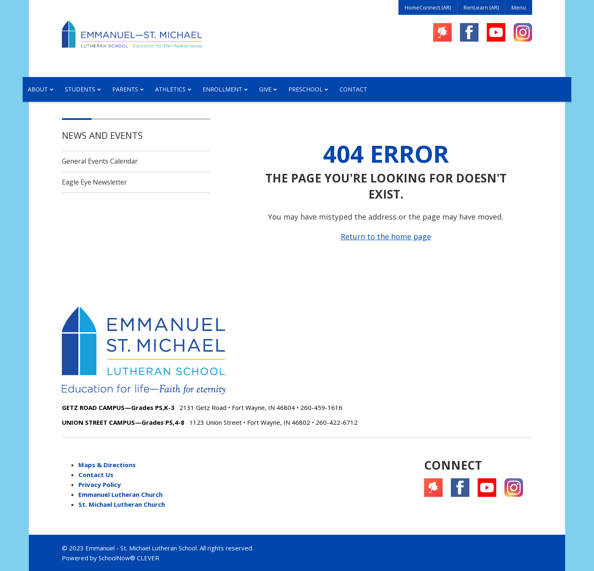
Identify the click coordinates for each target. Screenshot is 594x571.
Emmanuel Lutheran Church (120, 494)
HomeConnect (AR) (428, 7)
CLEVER (148, 558)
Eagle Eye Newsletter (94, 182)
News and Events (102, 135)
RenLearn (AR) (481, 7)
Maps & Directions (107, 465)
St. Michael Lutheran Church (121, 504)
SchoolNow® (117, 558)
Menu (519, 7)
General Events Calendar (100, 161)
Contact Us (95, 474)
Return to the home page (386, 236)
